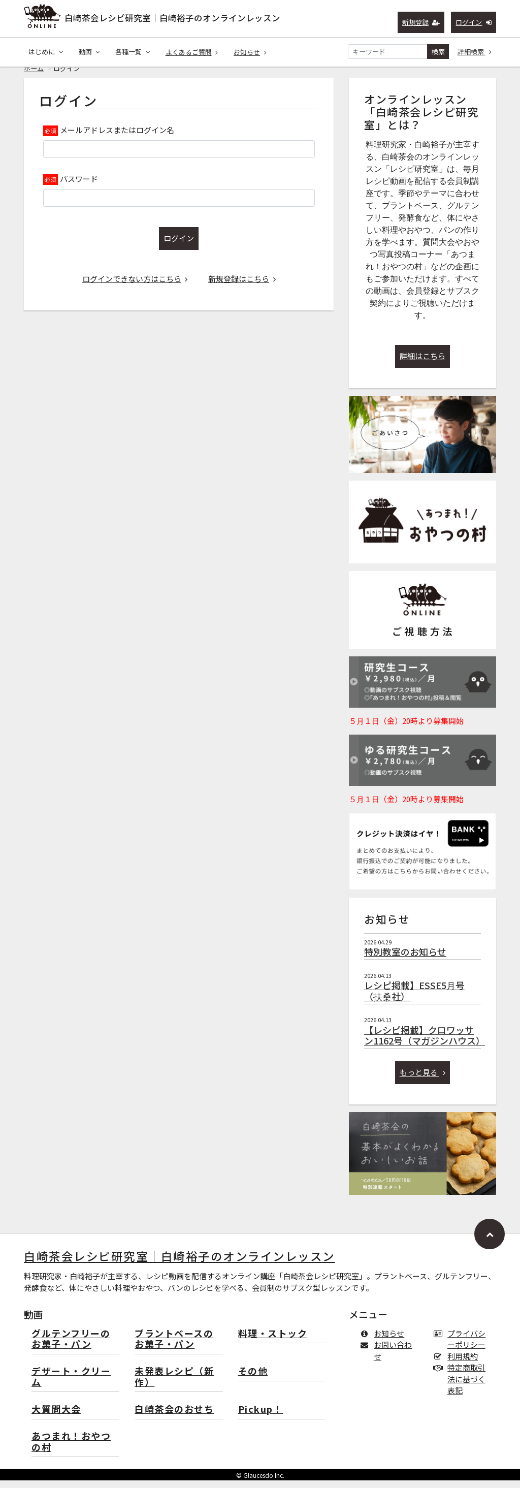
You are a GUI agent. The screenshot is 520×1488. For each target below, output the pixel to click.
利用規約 (458, 1363)
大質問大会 (56, 1417)
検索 (438, 51)
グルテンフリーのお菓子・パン (70, 1347)
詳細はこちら (422, 363)
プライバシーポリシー (461, 1347)
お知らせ (250, 52)
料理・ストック (273, 1341)
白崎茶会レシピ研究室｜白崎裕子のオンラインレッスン (172, 18)
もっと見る (423, 1079)
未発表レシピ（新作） (174, 1384)
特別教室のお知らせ (405, 959)
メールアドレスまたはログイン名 (117, 137)
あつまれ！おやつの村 (71, 1449)
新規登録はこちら (242, 286)
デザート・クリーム (71, 1384)
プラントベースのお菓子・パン (174, 1347)
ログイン (474, 22)
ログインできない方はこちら (135, 286)
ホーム (34, 76)
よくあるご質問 (192, 52)
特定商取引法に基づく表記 (461, 1386)
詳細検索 (475, 51)
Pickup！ (260, 1417)
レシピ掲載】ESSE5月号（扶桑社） (414, 998)
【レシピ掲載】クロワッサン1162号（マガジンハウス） (424, 1043)
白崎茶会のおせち (174, 1417)
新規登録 (421, 22)
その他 (253, 1379)
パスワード (79, 186)
